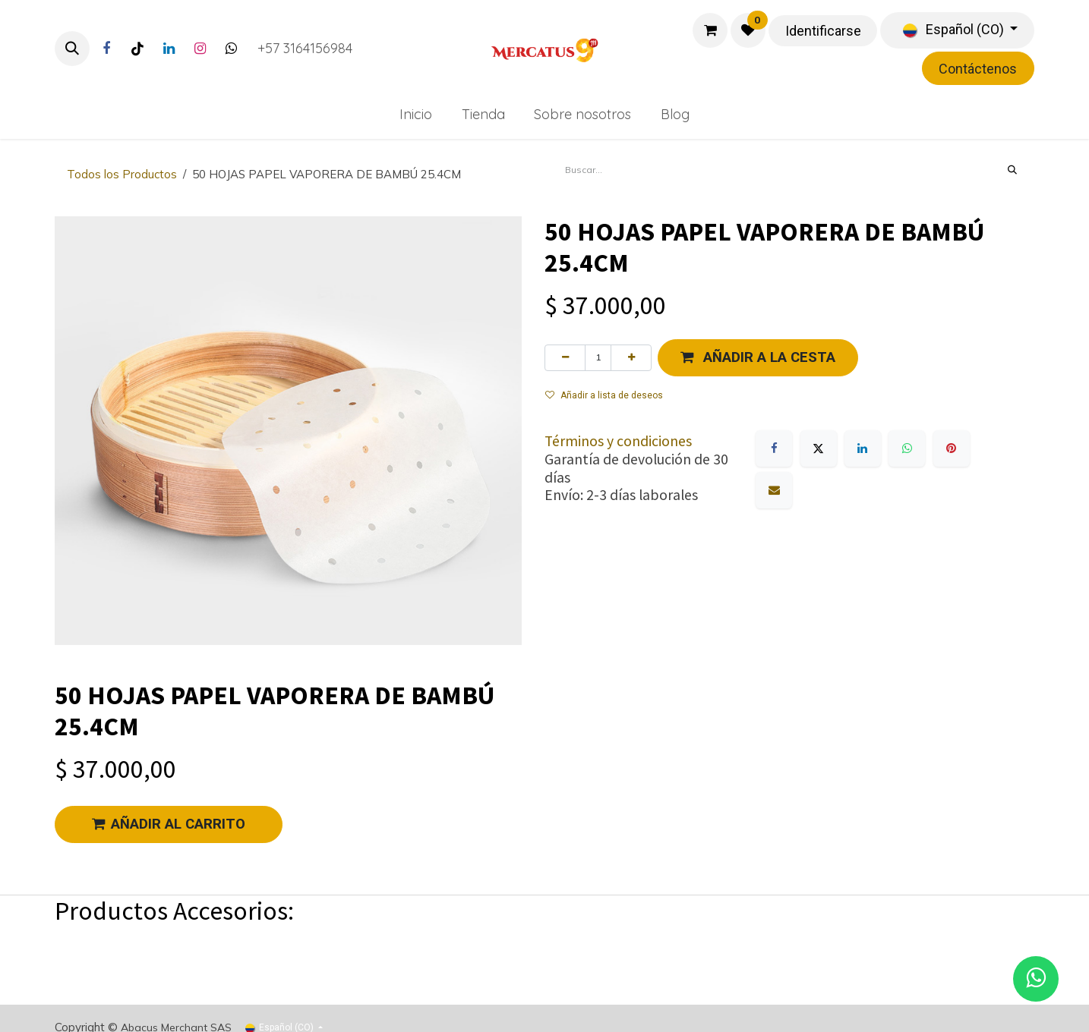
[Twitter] (231, 48)
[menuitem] (415, 114)
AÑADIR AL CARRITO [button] (168, 824)
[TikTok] (137, 48)
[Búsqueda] (1012, 170)
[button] (72, 48)
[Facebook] (106, 48)
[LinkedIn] (168, 48)
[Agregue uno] (631, 357)
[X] (818, 448)
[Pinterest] (951, 448)
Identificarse (823, 31)
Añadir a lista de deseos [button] (604, 395)
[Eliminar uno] (565, 357)
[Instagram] (199, 48)
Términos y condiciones (618, 441)
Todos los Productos (122, 174)
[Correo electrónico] (774, 490)
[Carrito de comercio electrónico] (710, 30)
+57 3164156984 (305, 48)
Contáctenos (978, 69)
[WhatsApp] (907, 448)
